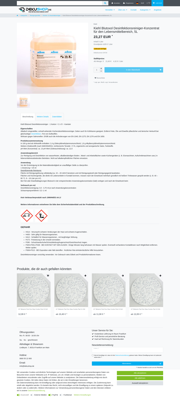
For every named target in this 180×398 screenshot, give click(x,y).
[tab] (28, 116)
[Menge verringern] (101, 71)
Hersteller (109, 10)
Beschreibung (27, 117)
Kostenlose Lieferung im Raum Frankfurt (110, 334)
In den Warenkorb (143, 70)
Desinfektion (36, 134)
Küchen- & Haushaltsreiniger (51, 15)
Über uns (121, 10)
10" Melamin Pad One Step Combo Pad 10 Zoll (33, 309)
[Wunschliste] (148, 3)
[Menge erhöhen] (101, 68)
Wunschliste (100, 78)
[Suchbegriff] (59, 3)
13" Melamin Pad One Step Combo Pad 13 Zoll (145, 309)
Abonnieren (141, 363)
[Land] (137, 3)
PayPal (55, 395)
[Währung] (142, 3)
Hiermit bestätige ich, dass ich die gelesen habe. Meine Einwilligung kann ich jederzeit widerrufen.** (127, 356)
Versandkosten (113, 82)
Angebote (157, 10)
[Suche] (105, 3)
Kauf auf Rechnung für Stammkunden (109, 339)
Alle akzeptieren (140, 373)
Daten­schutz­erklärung (36, 391)
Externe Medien (40, 395)
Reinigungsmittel (34, 15)
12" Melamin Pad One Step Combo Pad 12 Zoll (107, 309)
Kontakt (133, 10)
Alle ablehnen (140, 378)
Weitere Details (43, 117)
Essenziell (25, 395)
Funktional (68, 395)
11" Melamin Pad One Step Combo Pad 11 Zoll (70, 309)
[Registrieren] (128, 3)
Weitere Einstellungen (82, 395)
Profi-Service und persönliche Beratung (109, 336)
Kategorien (144, 10)
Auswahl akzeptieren (140, 383)
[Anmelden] (115, 3)
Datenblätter (57, 117)
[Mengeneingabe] (97, 70)
